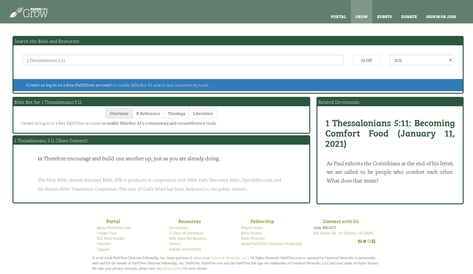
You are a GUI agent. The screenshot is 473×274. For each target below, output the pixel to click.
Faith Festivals (253, 238)
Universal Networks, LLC (229, 257)
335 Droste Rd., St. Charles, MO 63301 (343, 233)
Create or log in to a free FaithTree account (69, 85)
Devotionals (178, 227)
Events (384, 16)
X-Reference (148, 113)
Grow (362, 16)
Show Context (71, 140)
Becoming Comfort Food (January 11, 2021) (390, 132)
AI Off (366, 60)
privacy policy (172, 268)
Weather (104, 243)
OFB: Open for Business (188, 238)
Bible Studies (251, 233)
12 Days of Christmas (186, 233)
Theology (176, 113)
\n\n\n (421, 60)
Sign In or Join (441, 16)
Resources (189, 221)
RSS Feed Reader (111, 238)
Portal (338, 16)
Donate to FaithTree (185, 249)
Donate (409, 16)
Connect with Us (341, 221)
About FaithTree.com (114, 227)
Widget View (107, 233)
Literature (203, 113)
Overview (119, 113)
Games (175, 243)
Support (103, 249)
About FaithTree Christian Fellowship (271, 243)
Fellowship (262, 221)
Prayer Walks (252, 227)
